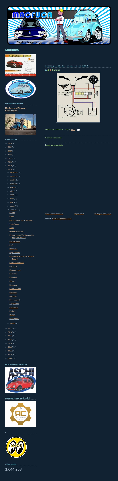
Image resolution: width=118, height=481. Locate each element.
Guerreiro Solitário (16, 231)
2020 (10, 162)
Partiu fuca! (14, 307)
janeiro (12, 323)
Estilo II (12, 311)
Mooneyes (13, 249)
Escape (12, 213)
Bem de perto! (15, 241)
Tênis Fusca (14, 224)
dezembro (14, 172)
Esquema (13, 274)
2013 (10, 343)
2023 (10, 151)
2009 (10, 358)
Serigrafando (14, 304)
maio (12, 199)
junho (12, 195)
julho (12, 191)
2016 (10, 332)
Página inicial (79, 214)
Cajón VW (13, 266)
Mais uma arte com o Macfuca (21, 220)
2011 (10, 351)
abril (12, 202)
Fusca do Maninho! (17, 263)
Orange (12, 315)
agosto (12, 187)
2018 (10, 169)
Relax (12, 216)
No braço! (13, 296)
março (12, 206)
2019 (10, 166)
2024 (10, 147)
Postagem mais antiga (102, 214)
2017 (10, 328)
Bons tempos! (15, 300)
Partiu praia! (14, 319)
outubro (13, 180)
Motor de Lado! (15, 270)
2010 (10, 354)
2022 (10, 154)
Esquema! (13, 285)
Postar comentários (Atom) (62, 218)
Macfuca (12, 50)
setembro (13, 184)
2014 (10, 340)
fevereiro (13, 210)
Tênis (12, 228)
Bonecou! (13, 292)
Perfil (11, 245)
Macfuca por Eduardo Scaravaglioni (15, 109)
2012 (10, 347)
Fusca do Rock (15, 289)
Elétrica (56, 70)
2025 (10, 143)
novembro (14, 176)
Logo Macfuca (15, 253)
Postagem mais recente (54, 214)
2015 (10, 336)
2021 (10, 158)
